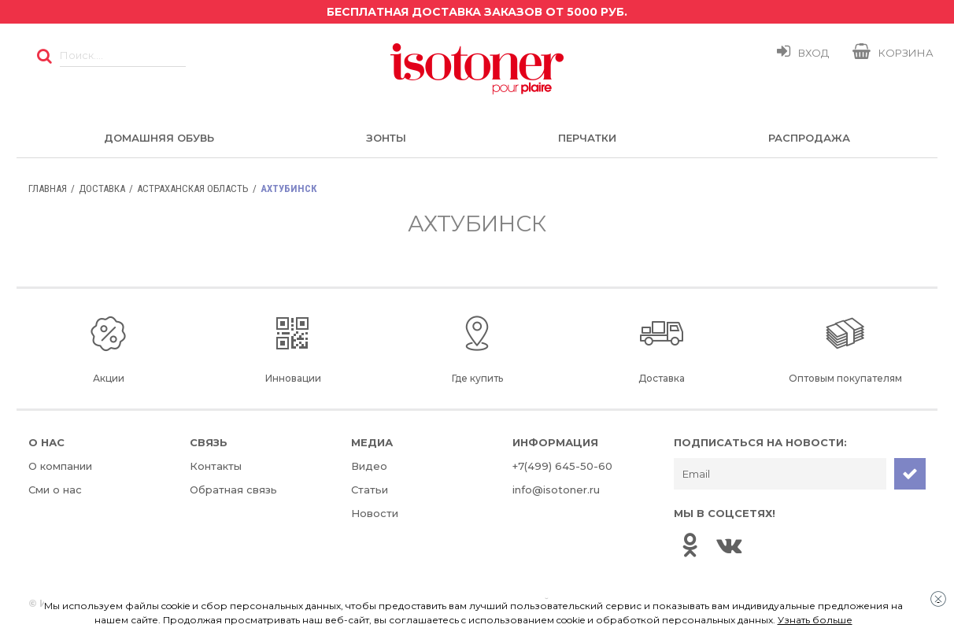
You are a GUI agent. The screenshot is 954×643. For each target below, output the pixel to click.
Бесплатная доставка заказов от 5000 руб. (477, 12)
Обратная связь (233, 489)
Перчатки (587, 137)
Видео (369, 466)
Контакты (216, 466)
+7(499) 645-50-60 (562, 466)
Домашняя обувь (159, 137)
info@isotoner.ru (556, 489)
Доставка (102, 188)
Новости (374, 513)
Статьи (369, 489)
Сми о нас (55, 489)
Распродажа (809, 137)
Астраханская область (193, 188)
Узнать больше (815, 620)
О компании (60, 466)
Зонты (386, 137)
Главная (47, 188)
